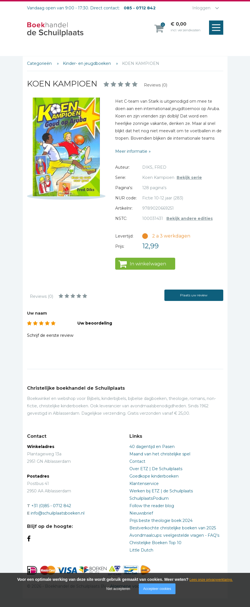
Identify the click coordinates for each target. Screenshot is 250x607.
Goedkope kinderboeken (154, 476)
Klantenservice (144, 483)
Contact (137, 461)
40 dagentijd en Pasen (152, 446)
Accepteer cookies (157, 589)
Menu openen (217, 28)
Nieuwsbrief (141, 513)
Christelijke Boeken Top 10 (155, 542)
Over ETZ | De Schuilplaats (155, 468)
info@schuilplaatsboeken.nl (57, 513)
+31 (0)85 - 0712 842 (51, 505)
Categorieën (40, 63)
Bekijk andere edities (189, 218)
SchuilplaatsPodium (149, 498)
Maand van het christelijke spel (159, 454)
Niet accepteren (118, 589)
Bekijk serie (189, 177)
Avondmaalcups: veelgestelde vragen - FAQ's (174, 535)
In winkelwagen (148, 264)
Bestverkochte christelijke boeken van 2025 (172, 527)
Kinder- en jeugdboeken (87, 63)
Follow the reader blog (151, 505)
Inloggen (201, 8)
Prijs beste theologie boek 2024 (161, 520)
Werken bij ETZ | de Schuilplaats (161, 491)
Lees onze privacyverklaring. (211, 580)
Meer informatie (131, 151)
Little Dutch (141, 550)
